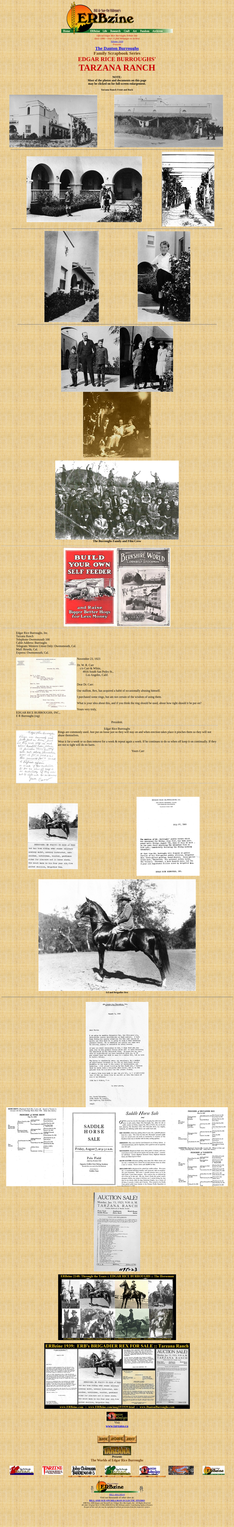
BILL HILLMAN (117, 1494)
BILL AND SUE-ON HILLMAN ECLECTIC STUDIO (117, 1500)
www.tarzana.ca (117, 1426)
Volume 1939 (117, 41)
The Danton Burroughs (117, 48)
